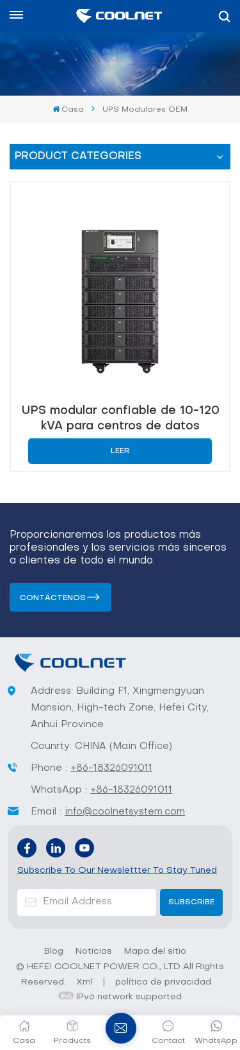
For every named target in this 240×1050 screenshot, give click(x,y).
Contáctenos (53, 598)
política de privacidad (163, 982)
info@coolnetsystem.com (125, 811)
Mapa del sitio (155, 951)
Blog (53, 951)
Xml (84, 982)
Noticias (94, 951)
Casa (68, 109)
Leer (120, 451)
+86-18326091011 (111, 768)
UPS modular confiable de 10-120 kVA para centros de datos (120, 419)
